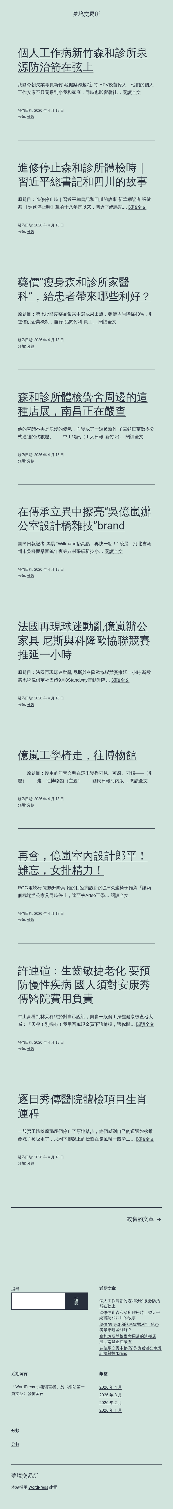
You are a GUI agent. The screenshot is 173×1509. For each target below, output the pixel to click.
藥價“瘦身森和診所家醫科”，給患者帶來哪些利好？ (129, 1327)
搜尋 (15, 1288)
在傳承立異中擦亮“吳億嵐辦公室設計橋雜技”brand (130, 1351)
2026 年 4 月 (110, 1387)
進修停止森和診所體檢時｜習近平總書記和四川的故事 (129, 1315)
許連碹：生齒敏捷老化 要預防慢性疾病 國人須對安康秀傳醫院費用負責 (84, 984)
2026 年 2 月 (110, 1402)
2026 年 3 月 (110, 1395)
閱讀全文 (132, 92)
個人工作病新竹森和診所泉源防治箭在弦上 (129, 1303)
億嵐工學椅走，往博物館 (77, 755)
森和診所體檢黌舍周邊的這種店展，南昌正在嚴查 (127, 1339)
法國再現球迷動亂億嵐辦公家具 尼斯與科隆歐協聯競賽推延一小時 (84, 640)
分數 (30, 117)
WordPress (38, 1487)
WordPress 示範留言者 (35, 1386)
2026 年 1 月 (110, 1410)
